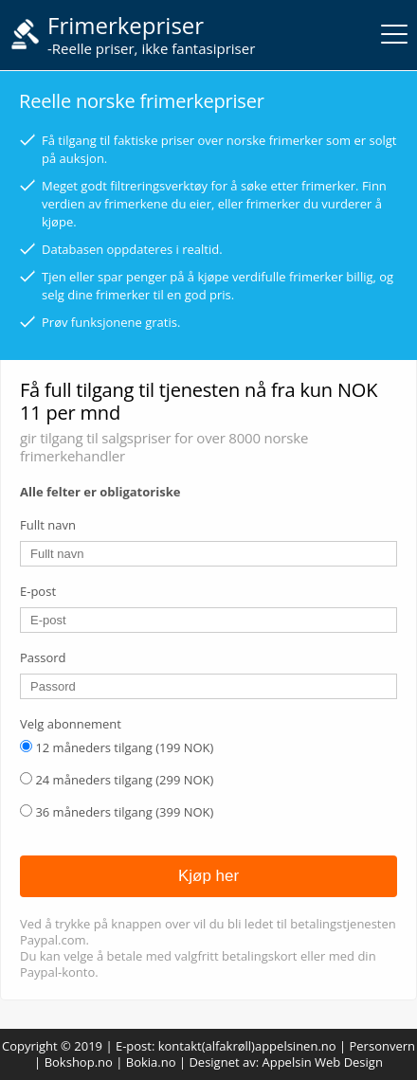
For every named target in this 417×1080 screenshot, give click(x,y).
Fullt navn (48, 524)
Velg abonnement (70, 723)
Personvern (383, 1045)
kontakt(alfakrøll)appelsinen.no (247, 1045)
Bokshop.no (79, 1062)
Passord (43, 657)
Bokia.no (151, 1062)
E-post (38, 591)
